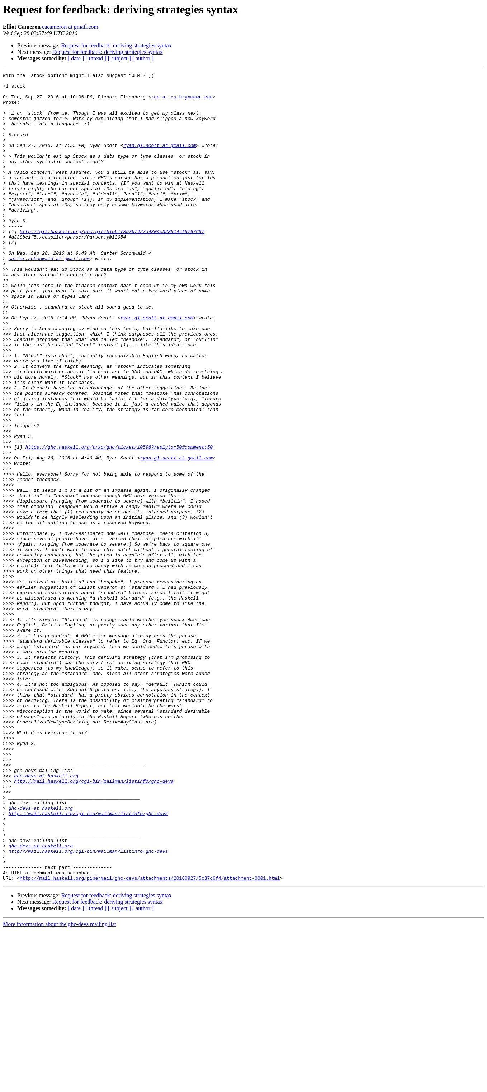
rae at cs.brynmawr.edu (182, 102)
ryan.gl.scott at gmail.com (159, 160)
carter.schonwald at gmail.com (49, 296)
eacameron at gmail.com (70, 27)
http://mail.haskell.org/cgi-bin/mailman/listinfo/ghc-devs (94, 923)
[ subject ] (119, 58)
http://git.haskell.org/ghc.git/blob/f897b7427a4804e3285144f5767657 (112, 263)
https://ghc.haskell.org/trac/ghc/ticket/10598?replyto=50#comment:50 (119, 522)
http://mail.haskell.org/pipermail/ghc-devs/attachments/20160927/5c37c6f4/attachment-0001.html (150, 1039)
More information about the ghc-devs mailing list (59, 1086)
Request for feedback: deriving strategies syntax (116, 45)
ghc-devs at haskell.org (46, 916)
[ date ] (76, 58)
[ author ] (143, 58)
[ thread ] (96, 58)
